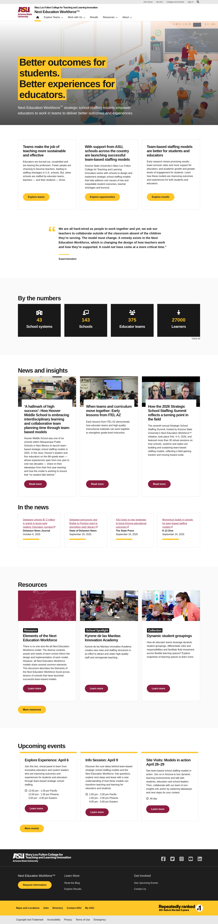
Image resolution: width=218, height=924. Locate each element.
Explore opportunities (102, 197)
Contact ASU (74, 908)
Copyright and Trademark (30, 919)
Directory (57, 908)
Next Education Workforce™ (57, 12)
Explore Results (72, 889)
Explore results (160, 197)
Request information (35, 885)
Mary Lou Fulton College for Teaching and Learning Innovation (66, 7)
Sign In (190, 2)
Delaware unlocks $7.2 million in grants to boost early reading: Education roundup (39, 523)
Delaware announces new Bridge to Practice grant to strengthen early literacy (83, 523)
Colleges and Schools (175, 2)
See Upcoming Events (146, 883)
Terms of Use (83, 919)
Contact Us (140, 889)
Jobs (46, 908)
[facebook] (164, 859)
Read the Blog (72, 883)
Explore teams (36, 197)
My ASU (159, 2)
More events (32, 828)
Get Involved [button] (142, 875)
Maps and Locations (27, 908)
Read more (35, 484)
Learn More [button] (72, 875)
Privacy (68, 919)
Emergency (100, 919)
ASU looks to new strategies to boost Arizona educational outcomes (131, 523)
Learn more (34, 688)
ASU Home (148, 2)
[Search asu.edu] (198, 2)
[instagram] (181, 859)
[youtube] (190, 859)
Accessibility (53, 919)
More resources (32, 709)
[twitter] (172, 859)
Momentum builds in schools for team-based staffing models (177, 523)
